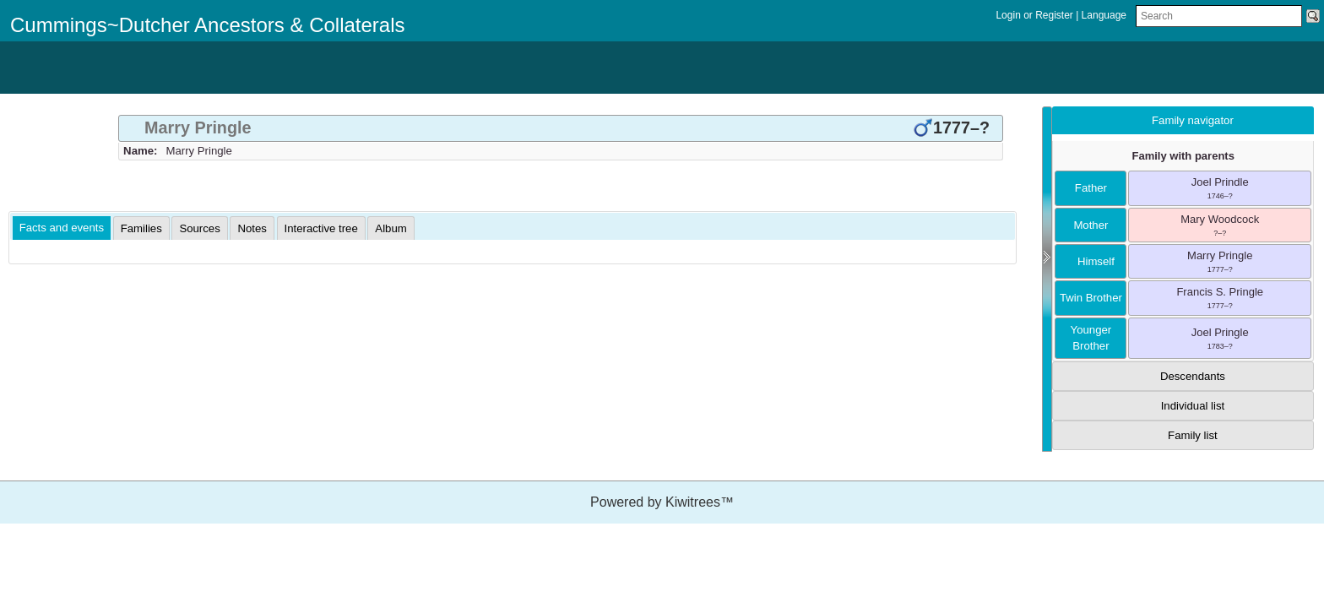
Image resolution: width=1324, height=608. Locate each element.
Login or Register (1036, 15)
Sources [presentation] (199, 228)
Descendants (1192, 376)
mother (1090, 225)
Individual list (1193, 405)
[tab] (560, 128)
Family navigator (1193, 120)
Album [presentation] (390, 228)
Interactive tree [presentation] (321, 228)
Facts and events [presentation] (61, 227)
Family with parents (1183, 155)
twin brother (1091, 297)
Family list (1193, 435)
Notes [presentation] (251, 228)
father (1091, 188)
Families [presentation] (141, 228)
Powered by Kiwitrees (662, 502)
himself (1091, 261)
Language (1104, 15)
